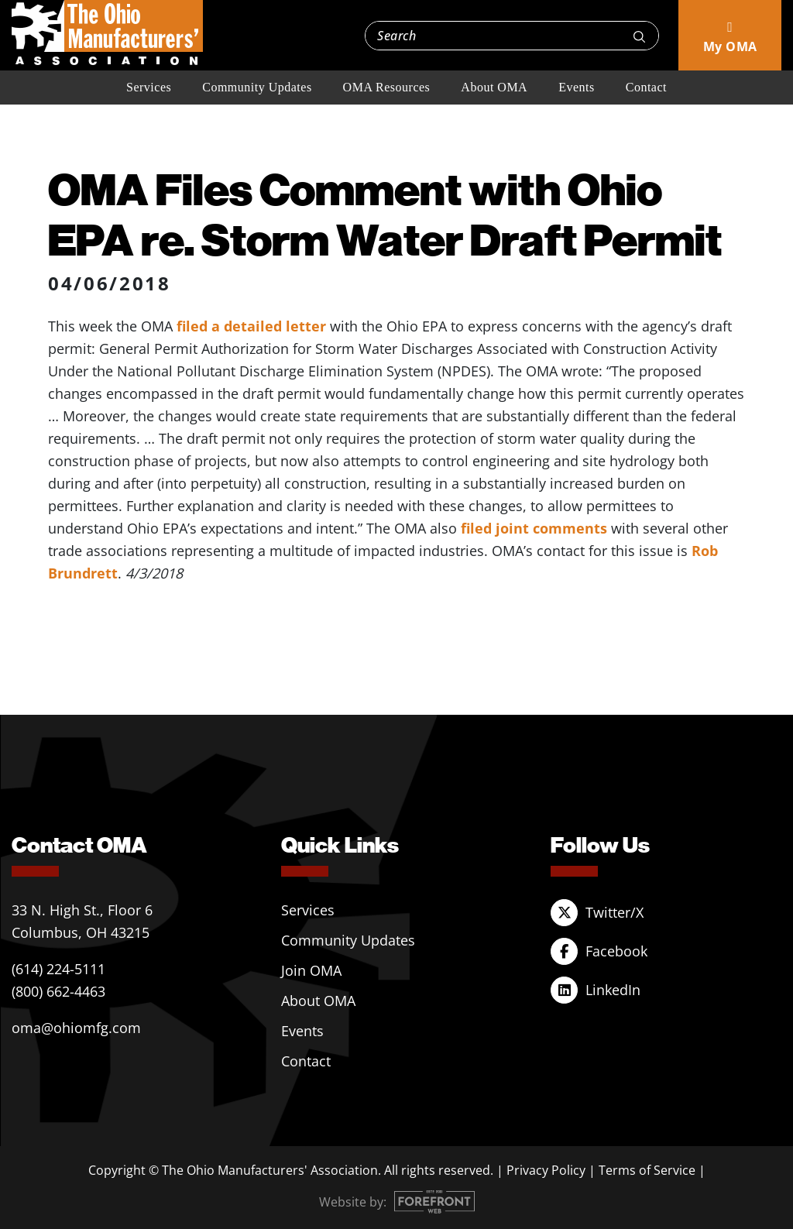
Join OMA (311, 970)
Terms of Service (647, 1170)
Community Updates (256, 87)
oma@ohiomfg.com (76, 1027)
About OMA (494, 87)
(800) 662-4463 (58, 991)
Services (148, 87)
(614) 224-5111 (58, 969)
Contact (646, 87)
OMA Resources (387, 87)
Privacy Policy (545, 1170)
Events (576, 87)
